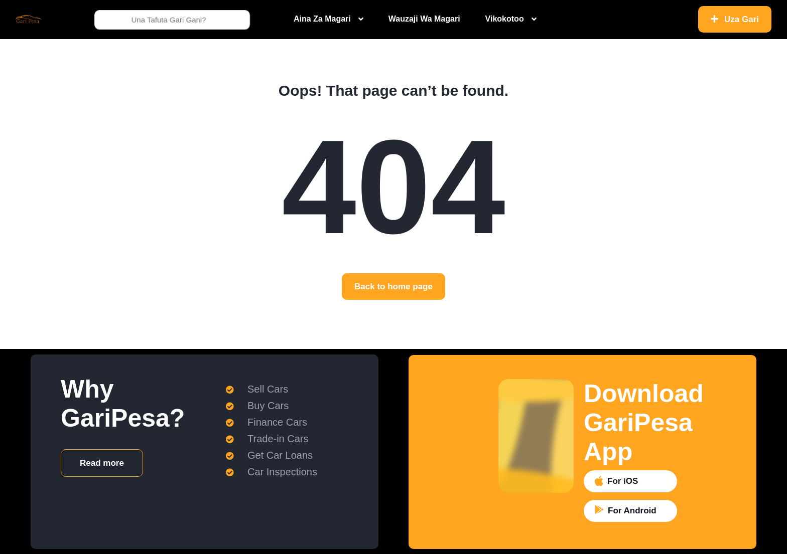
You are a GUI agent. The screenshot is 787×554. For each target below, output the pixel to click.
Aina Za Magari (322, 19)
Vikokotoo (504, 19)
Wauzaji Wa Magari (424, 19)
